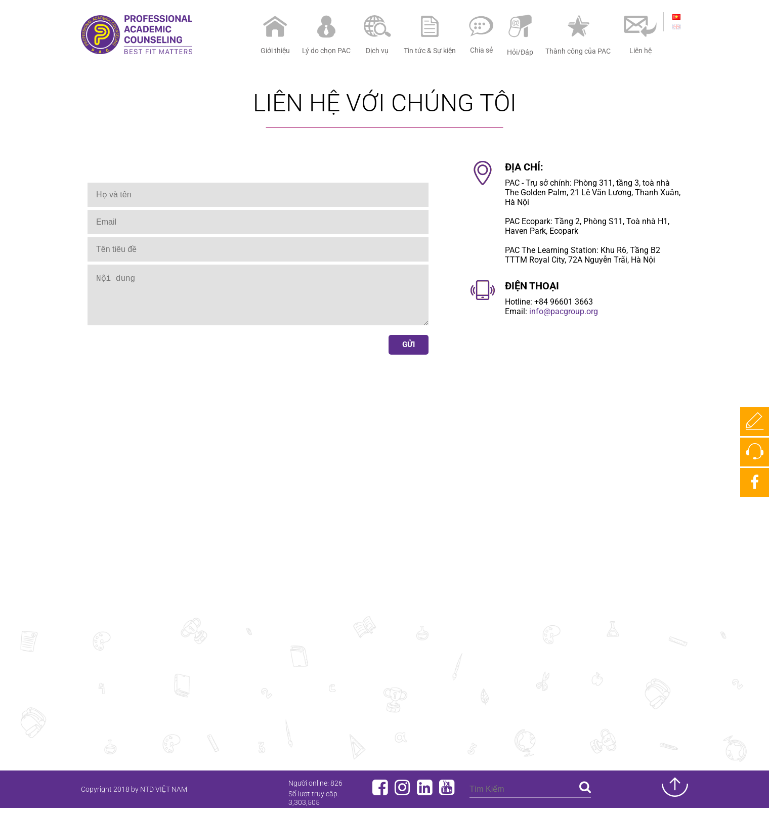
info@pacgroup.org (563, 311)
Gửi (408, 354)
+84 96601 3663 (563, 302)
